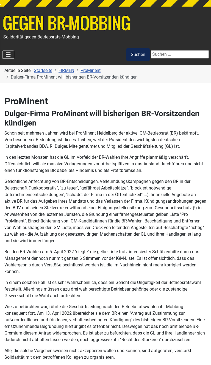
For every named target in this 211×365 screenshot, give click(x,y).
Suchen (138, 54)
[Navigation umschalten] (8, 55)
